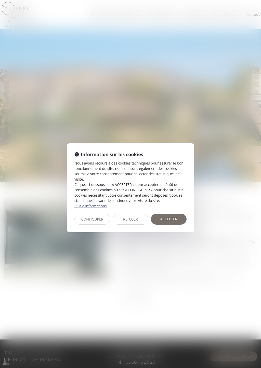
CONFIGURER (92, 219)
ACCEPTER (168, 218)
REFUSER (130, 219)
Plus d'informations (90, 205)
